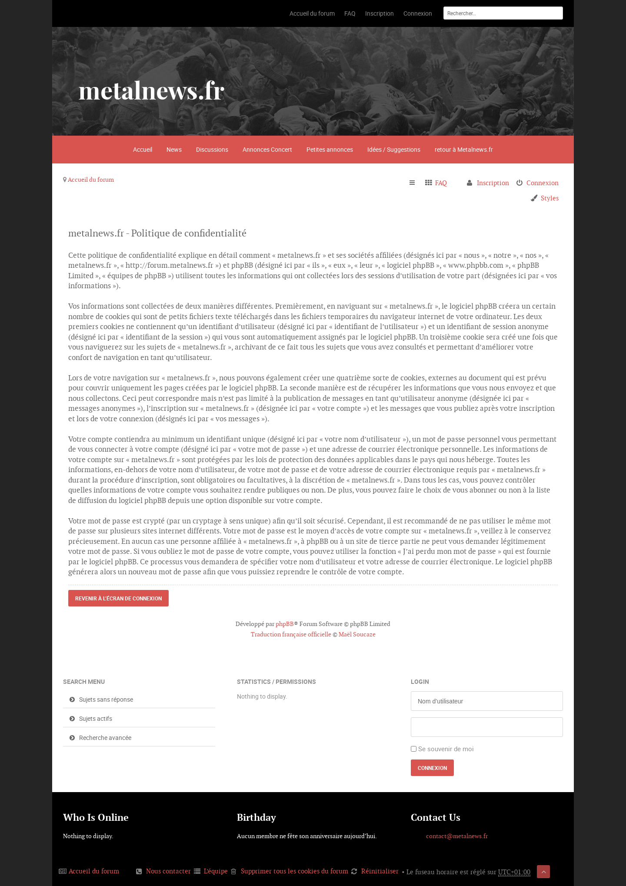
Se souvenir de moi (446, 748)
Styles (550, 198)
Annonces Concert (267, 149)
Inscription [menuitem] (493, 183)
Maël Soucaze (357, 634)
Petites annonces (329, 149)
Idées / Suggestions (393, 149)
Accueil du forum (91, 179)
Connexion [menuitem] (542, 183)
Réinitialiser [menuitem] (380, 871)
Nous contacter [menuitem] (168, 871)
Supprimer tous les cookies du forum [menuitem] (294, 871)
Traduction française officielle (291, 634)
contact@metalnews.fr (457, 836)
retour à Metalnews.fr (464, 149)
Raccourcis (416, 183)
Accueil (142, 149)
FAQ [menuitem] (441, 183)
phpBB (285, 624)
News (174, 149)
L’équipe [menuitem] (216, 871)
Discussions (212, 149)
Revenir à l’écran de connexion (118, 598)
